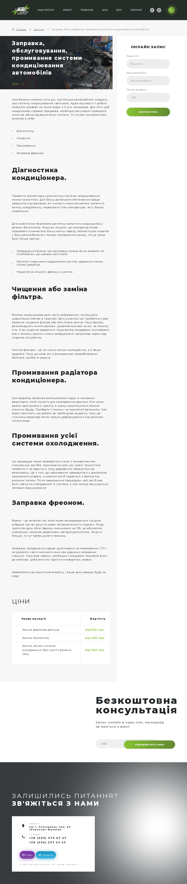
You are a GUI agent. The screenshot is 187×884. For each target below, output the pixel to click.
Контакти (135, 9)
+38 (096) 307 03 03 (46, 842)
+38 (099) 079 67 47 (46, 838)
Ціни (104, 9)
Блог (118, 9)
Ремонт (66, 9)
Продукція (86, 9)
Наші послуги (45, 9)
